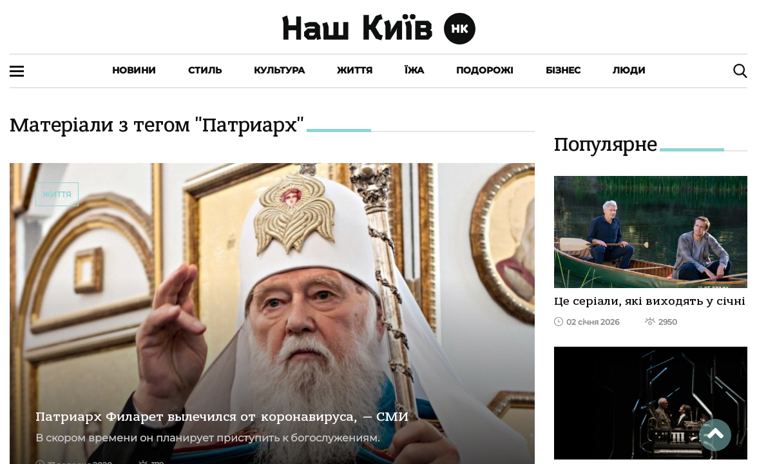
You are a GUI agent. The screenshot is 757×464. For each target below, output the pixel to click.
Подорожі (484, 70)
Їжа (414, 70)
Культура (279, 70)
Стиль (205, 70)
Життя (354, 70)
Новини (134, 70)
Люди (629, 70)
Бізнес (563, 70)
